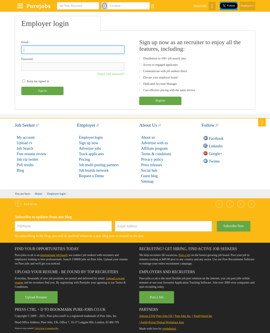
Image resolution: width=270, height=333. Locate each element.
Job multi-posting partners (99, 165)
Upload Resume (36, 297)
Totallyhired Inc (202, 316)
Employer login (91, 137)
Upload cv (24, 143)
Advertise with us (154, 143)
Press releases (151, 165)
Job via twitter (27, 159)
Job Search (25, 148)
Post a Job (156, 297)
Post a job (184, 255)
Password (27, 59)
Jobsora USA (147, 316)
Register (160, 100)
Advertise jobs (90, 148)
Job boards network (94, 170)
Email (24, 42)
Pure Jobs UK (164, 316)
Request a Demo (91, 176)
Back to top (26, 204)
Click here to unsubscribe (46, 328)
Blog (20, 170)
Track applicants (91, 154)
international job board (53, 255)
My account (26, 137)
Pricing (84, 159)
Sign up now (88, 143)
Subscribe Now (233, 226)
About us (148, 137)
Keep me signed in (38, 81)
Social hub (149, 170)
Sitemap (147, 181)
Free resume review (32, 154)
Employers (247, 5)
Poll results (25, 165)
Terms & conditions (156, 154)
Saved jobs (199, 5)
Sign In (42, 90)
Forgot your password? (110, 73)
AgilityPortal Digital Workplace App (162, 322)
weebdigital (169, 328)
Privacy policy (152, 159)
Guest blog (149, 176)
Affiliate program (154, 148)
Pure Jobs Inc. (183, 316)
